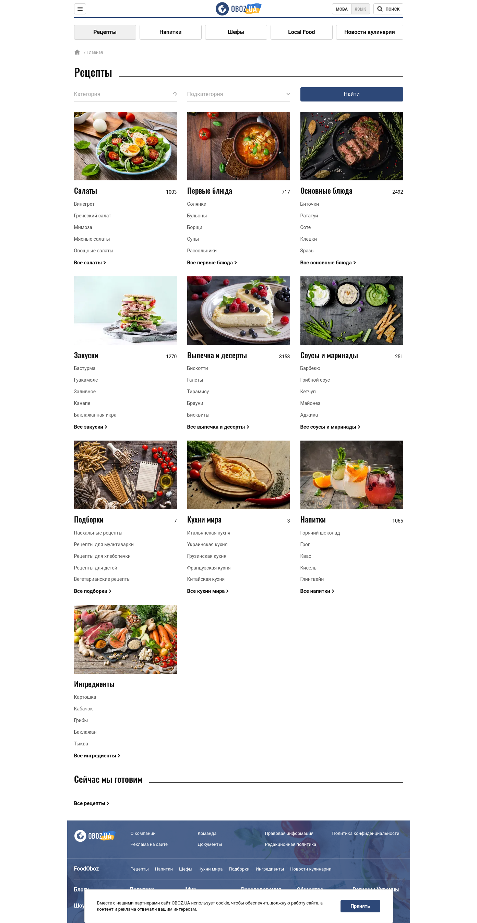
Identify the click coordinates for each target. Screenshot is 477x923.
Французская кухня (209, 568)
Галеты (195, 380)
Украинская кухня (207, 544)
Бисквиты (198, 415)
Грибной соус (315, 380)
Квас (305, 556)
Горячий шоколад (320, 533)
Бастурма (85, 368)
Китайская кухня (206, 579)
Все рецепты (90, 803)
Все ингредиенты (95, 756)
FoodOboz (86, 868)
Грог (305, 544)
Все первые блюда (210, 263)
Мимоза (83, 227)
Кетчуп (308, 391)
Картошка (85, 697)
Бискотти (197, 368)
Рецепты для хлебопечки (102, 556)
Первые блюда (209, 190)
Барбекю (310, 368)
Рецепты (105, 32)
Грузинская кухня (207, 556)
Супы (193, 239)
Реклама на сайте (149, 844)
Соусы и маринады (329, 354)
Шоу (79, 905)
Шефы (236, 32)
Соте (305, 227)
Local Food (301, 32)
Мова (342, 9)
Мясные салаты (92, 239)
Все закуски (89, 427)
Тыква (81, 743)
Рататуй (309, 215)
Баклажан (85, 732)
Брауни (195, 403)
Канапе (82, 403)
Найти (351, 94)
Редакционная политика (291, 844)
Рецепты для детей (95, 568)
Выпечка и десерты (217, 354)
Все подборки (91, 591)
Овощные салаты (94, 250)
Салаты (85, 190)
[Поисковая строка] (388, 9)
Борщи (194, 227)
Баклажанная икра (95, 415)
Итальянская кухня (208, 533)
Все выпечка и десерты (216, 427)
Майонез (310, 403)
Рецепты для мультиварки (104, 544)
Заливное (85, 391)
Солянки (197, 204)
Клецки (308, 239)
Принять (360, 906)
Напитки (170, 32)
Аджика (309, 415)
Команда (207, 833)
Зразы (307, 250)
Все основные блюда (326, 263)
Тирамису (198, 391)
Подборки (89, 519)
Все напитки (315, 591)
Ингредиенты (94, 683)
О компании (143, 833)
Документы (210, 844)
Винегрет (84, 204)
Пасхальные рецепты (98, 533)
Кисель (308, 568)
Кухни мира (204, 519)
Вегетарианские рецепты (102, 579)
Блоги (81, 889)
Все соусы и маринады (328, 427)
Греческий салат (92, 215)
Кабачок (83, 708)
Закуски (86, 354)
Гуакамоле (86, 380)
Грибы (81, 720)
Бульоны (197, 215)
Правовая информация (289, 833)
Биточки (309, 204)
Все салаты (88, 263)
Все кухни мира (206, 591)
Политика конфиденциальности (366, 833)
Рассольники (202, 250)
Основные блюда (326, 190)
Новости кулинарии (369, 32)
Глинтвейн (312, 579)
